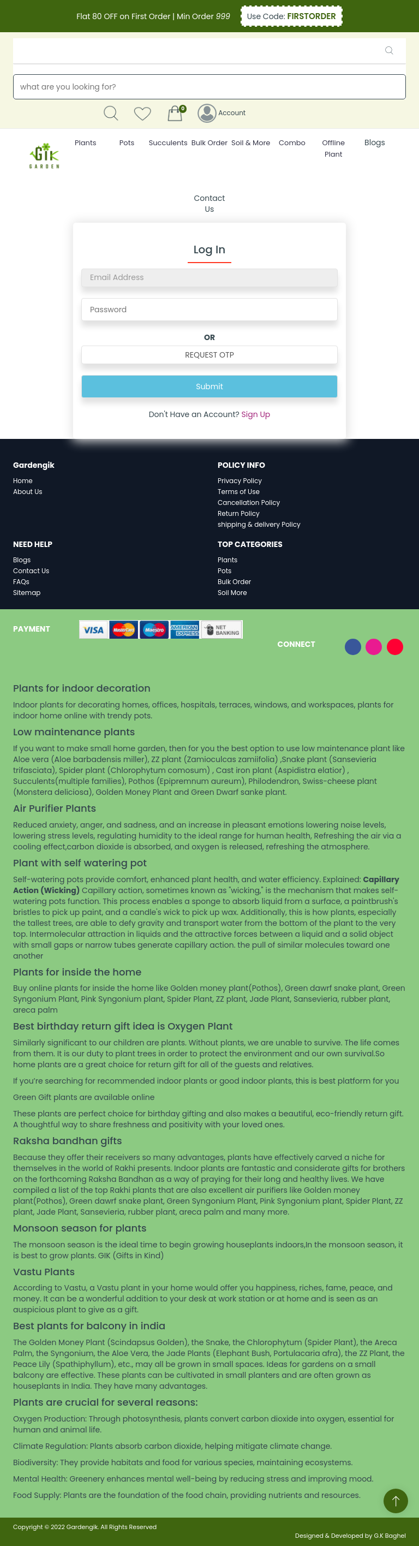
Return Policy (239, 513)
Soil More (232, 592)
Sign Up (256, 414)
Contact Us (209, 204)
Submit (209, 386)
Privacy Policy (240, 480)
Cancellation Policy (249, 502)
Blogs (374, 142)
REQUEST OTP (209, 354)
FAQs (21, 581)
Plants (227, 559)
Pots (224, 570)
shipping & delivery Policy (259, 524)
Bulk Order (234, 581)
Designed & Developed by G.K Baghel (350, 1535)
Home (23, 480)
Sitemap (26, 592)
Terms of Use (239, 491)
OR (209, 337)
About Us (28, 491)
